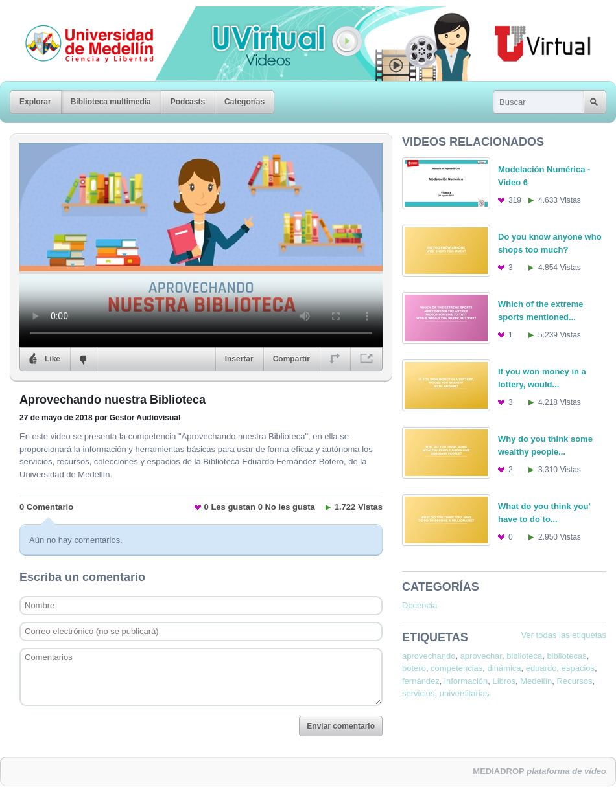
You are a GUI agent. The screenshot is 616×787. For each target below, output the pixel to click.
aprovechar (481, 656)
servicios (418, 693)
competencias (456, 668)
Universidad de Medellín (79, 15)
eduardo (541, 668)
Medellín (536, 681)
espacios (578, 668)
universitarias (465, 693)
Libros (504, 681)
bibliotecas (566, 656)
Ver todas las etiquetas (563, 635)
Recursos (575, 681)
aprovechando (428, 656)
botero (414, 668)
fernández (421, 681)
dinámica (504, 668)
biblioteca (524, 656)
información (466, 681)
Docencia (419, 605)
